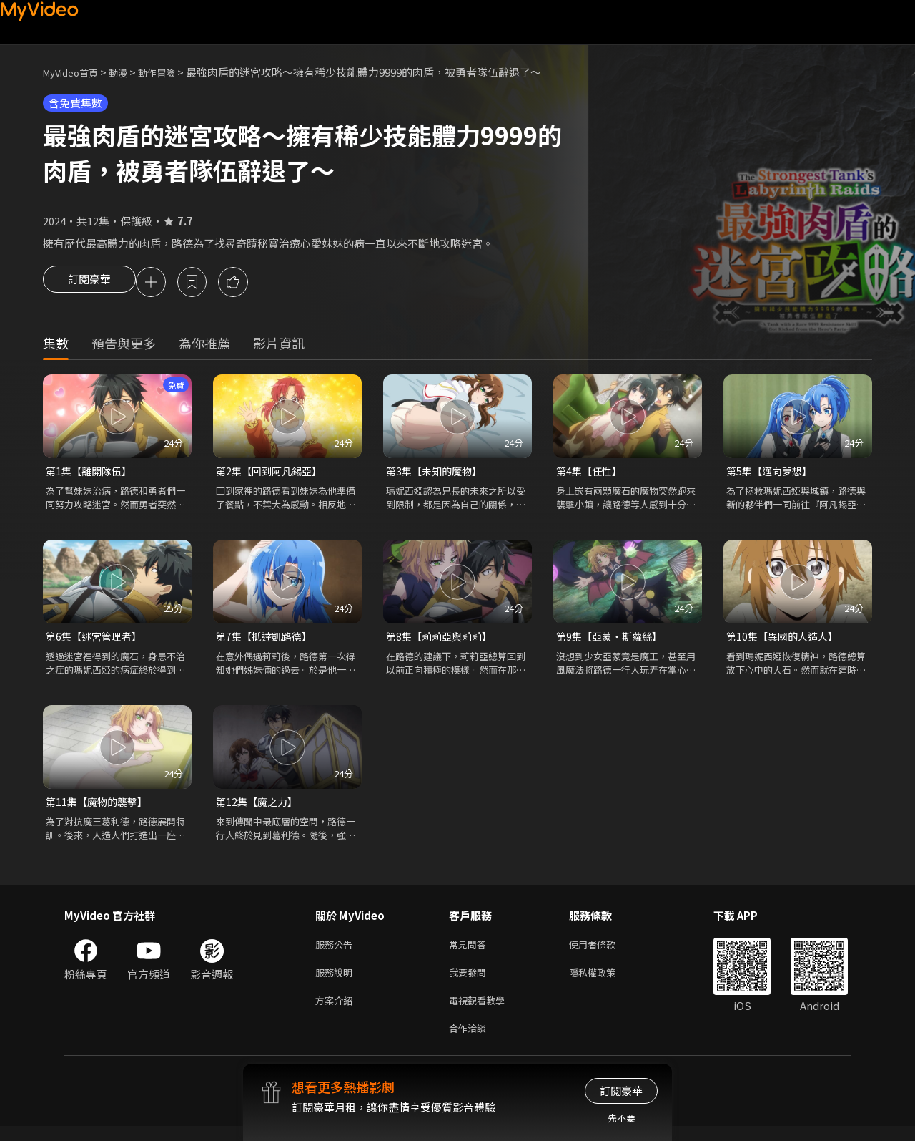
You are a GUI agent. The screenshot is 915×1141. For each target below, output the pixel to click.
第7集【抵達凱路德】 (267, 640)
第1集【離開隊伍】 (91, 473)
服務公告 (336, 951)
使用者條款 (604, 951)
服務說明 (336, 981)
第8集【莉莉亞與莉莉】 (442, 640)
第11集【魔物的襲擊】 (100, 807)
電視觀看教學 (481, 1011)
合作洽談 (470, 1041)
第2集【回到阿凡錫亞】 (272, 473)
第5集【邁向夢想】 (772, 473)
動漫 (129, 71)
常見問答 (470, 951)
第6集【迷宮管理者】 (97, 640)
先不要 (621, 1118)
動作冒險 (172, 71)
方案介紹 (336, 1011)
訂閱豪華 (89, 283)
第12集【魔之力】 (259, 807)
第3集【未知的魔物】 (437, 473)
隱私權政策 (604, 981)
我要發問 (470, 981)
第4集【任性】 (591, 473)
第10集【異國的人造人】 (785, 640)
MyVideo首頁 (75, 71)
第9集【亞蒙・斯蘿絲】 (612, 640)
